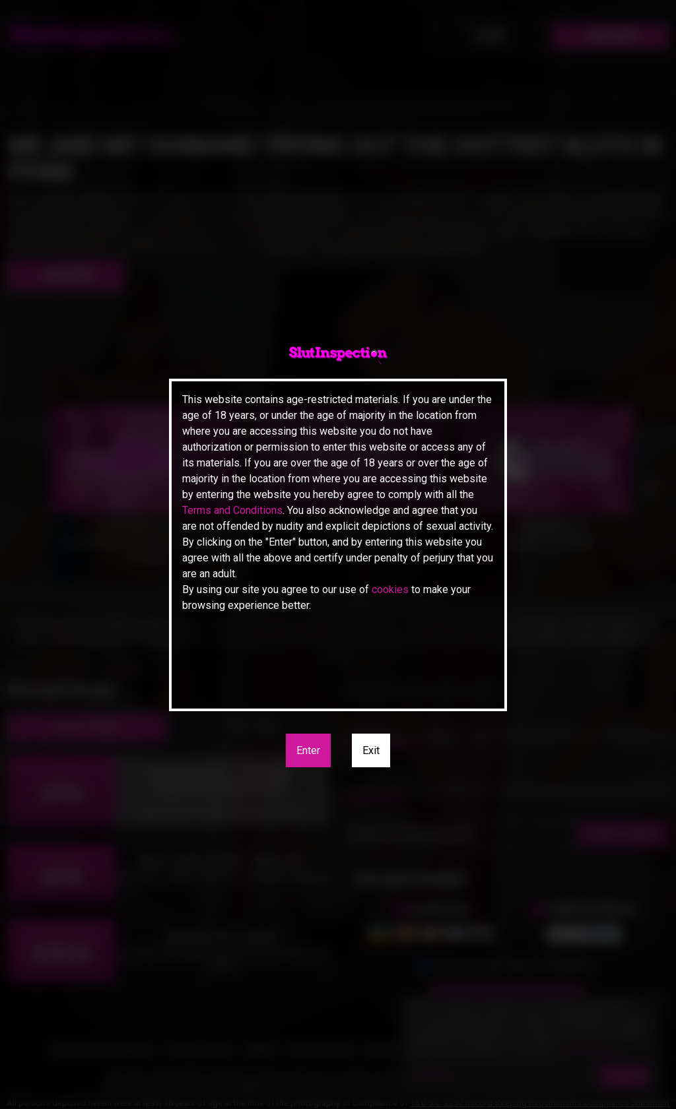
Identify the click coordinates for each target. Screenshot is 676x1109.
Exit (371, 750)
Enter (308, 750)
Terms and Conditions (232, 510)
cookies (390, 589)
